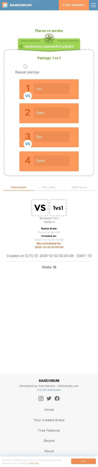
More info (34, 463)
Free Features (49, 430)
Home (49, 410)
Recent (49, 441)
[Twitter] (49, 398)
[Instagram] (40, 398)
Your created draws (49, 420)
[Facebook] (57, 398)
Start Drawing (74, 5)
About (49, 451)
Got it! (83, 461)
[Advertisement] (49, 17)
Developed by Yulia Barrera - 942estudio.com (49, 385)
